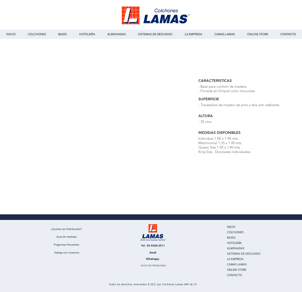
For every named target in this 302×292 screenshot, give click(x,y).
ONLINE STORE (236, 269)
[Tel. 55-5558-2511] (153, 245)
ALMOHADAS (235, 248)
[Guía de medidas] (66, 236)
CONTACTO (234, 275)
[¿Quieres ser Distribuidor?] (66, 228)
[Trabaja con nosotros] (66, 252)
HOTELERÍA (234, 243)
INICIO (231, 227)
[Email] (153, 252)
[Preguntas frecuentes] (66, 244)
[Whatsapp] (152, 259)
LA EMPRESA (235, 259)
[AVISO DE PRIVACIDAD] (153, 265)
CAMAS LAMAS (237, 264)
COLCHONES (235, 232)
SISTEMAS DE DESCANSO (243, 253)
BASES (231, 237)
